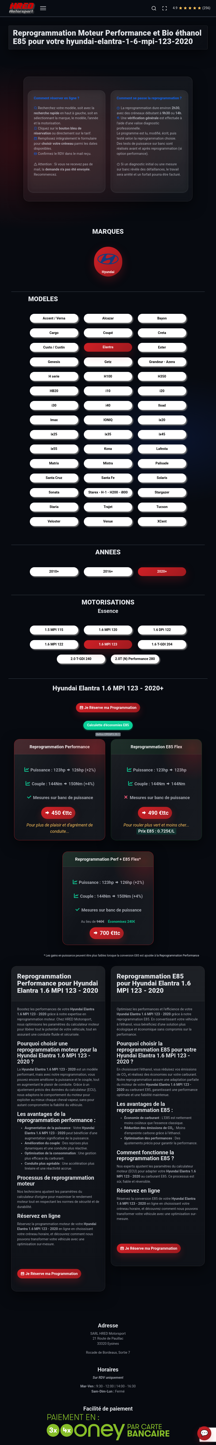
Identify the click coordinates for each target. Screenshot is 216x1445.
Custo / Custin (54, 347)
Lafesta (162, 449)
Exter (162, 347)
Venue (108, 521)
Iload (162, 406)
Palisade (161, 463)
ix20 (162, 420)
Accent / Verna (54, 318)
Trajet (108, 507)
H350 (162, 376)
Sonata (54, 492)
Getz (108, 362)
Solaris (162, 478)
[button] (153, 8)
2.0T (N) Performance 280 (135, 659)
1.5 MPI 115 (54, 630)
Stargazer (162, 492)
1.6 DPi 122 (162, 630)
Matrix (54, 463)
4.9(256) (191, 8)
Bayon (162, 318)
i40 (108, 406)
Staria (54, 507)
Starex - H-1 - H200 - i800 (108, 492)
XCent (161, 521)
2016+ (108, 572)
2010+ (54, 572)
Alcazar (108, 318)
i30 (54, 406)
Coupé (108, 333)
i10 (108, 391)
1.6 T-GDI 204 (162, 644)
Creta (162, 333)
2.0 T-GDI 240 (81, 659)
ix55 (54, 449)
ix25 (54, 434)
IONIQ (108, 420)
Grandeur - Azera (162, 362)
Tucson (162, 507)
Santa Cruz (54, 478)
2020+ (162, 572)
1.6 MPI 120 (108, 630)
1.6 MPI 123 (108, 644)
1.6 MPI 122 (54, 644)
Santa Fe (108, 478)
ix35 (108, 434)
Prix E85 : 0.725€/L (156, 830)
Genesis (54, 362)
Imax (54, 420)
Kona (108, 449)
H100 (108, 376)
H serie (54, 376)
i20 (162, 391)
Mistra (108, 463)
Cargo (54, 333)
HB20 (54, 391)
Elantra (108, 347)
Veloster (54, 521)
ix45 (162, 434)
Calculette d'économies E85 (108, 725)
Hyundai (108, 261)
